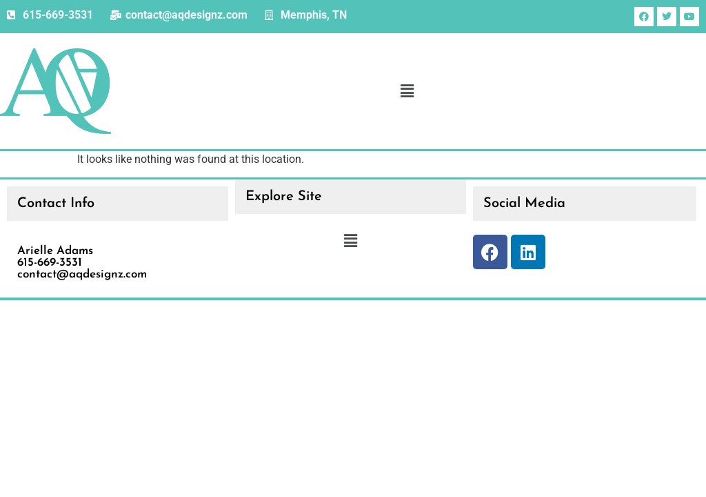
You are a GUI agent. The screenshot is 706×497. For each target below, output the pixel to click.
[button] (406, 91)
